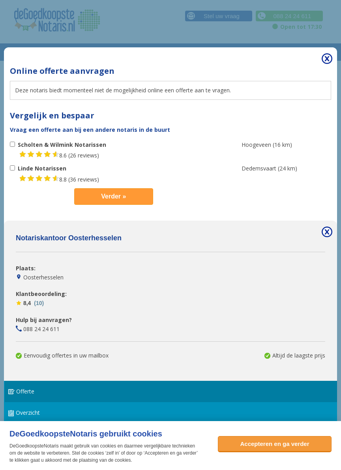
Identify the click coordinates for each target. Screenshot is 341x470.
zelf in (112, 453)
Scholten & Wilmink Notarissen (62, 144)
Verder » (113, 196)
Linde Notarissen (42, 168)
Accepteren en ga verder (274, 443)
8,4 (30, 303)
